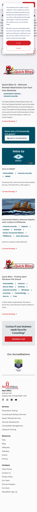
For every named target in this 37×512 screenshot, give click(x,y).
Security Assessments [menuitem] (10, 422)
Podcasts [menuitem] (5, 451)
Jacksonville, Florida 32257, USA (14, 396)
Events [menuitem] (4, 455)
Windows (25, 290)
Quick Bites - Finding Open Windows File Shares (14, 278)
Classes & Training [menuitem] (9, 430)
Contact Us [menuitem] (6, 473)
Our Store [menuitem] (6, 488)
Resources (6, 436)
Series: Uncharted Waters (13, 233)
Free (15, 296)
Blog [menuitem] (4, 444)
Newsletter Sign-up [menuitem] (9, 492)
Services (5, 407)
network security (11, 96)
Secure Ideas (8, 287)
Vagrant (24, 226)
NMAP (7, 176)
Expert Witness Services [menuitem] (11, 418)
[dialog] (18, 28)
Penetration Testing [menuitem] (9, 411)
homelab (17, 230)
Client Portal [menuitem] (7, 469)
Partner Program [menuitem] (8, 484)
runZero (6, 230)
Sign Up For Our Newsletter (17, 138)
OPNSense (7, 236)
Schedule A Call (18, 339)
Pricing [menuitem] (5, 459)
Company (6, 465)
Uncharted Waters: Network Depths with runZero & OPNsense (18, 221)
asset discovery (22, 236)
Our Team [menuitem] (6, 480)
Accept (18, 43)
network (21, 283)
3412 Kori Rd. (7, 393)
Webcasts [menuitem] (6, 447)
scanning (6, 293)
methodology (20, 293)
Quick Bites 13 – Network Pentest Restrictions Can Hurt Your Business (17, 87)
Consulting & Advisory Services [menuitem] (14, 414)
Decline (18, 48)
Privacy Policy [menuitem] (7, 477)
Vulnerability (8, 173)
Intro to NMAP (8, 169)
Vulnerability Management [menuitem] (12, 426)
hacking (21, 287)
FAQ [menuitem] (3, 440)
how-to (6, 296)
